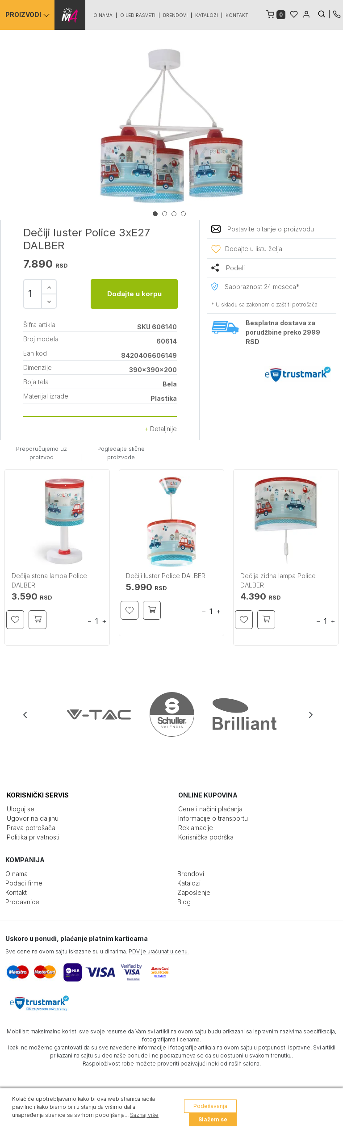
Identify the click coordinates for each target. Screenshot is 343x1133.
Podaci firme (23, 883)
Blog (184, 902)
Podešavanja (210, 1106)
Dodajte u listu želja (253, 248)
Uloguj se (20, 809)
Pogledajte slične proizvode (121, 453)
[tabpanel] (171, 126)
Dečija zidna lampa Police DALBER (278, 580)
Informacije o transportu (213, 818)
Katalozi (207, 15)
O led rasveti (138, 15)
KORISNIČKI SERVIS (38, 795)
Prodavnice (22, 902)
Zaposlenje (193, 892)
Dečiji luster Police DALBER (165, 575)
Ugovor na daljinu (33, 818)
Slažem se (212, 1119)
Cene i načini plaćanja (210, 809)
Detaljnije (160, 428)
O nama (103, 15)
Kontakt (237, 15)
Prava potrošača (31, 827)
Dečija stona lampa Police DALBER (49, 580)
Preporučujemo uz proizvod (41, 453)
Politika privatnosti (33, 837)
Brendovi (175, 15)
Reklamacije (195, 827)
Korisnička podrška (206, 837)
